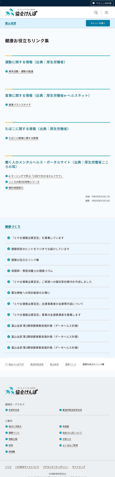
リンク (8, 466)
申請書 (66, 426)
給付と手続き (15, 426)
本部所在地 (14, 409)
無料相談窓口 (16, 187)
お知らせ (67, 439)
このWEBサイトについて (27, 466)
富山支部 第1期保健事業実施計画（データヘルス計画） (45, 325)
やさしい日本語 (103, 3)
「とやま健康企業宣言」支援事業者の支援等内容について (47, 304)
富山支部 (10, 23)
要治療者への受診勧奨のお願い (30, 293)
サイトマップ (78, 466)
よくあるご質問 (70, 445)
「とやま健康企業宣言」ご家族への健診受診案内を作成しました (51, 282)
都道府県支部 (37, 364)
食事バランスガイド (20, 104)
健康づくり (13, 226)
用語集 (12, 451)
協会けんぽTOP (16, 364)
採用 (11, 445)
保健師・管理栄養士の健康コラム (32, 271)
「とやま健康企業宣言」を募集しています (37, 238)
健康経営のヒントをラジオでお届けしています (40, 249)
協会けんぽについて (72, 432)
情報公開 (13, 439)
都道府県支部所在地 (72, 409)
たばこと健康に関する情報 (23, 138)
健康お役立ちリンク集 (25, 260)
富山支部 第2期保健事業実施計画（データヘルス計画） (45, 336)
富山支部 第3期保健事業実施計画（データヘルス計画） (45, 347)
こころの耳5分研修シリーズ (24, 182)
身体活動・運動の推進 (21, 71)
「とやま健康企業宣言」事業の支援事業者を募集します (46, 315)
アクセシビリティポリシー (56, 466)
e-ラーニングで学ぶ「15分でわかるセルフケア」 (36, 176)
